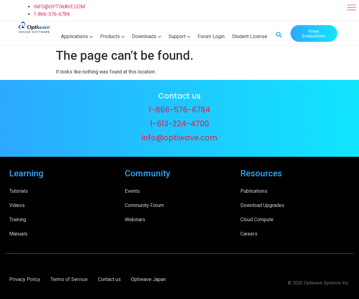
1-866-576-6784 (51, 14)
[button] (351, 7)
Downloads (144, 36)
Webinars (135, 219)
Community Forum (144, 205)
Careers (248, 234)
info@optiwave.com (179, 138)
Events (132, 191)
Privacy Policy (24, 279)
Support (177, 36)
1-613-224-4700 (179, 124)
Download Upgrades (262, 205)
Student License (249, 36)
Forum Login (211, 36)
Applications (74, 36)
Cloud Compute (257, 219)
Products (110, 36)
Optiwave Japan (148, 279)
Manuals (18, 234)
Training (17, 219)
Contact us (109, 279)
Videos (17, 205)
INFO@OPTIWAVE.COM (59, 7)
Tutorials (18, 191)
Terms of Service (69, 279)
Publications (253, 191)
